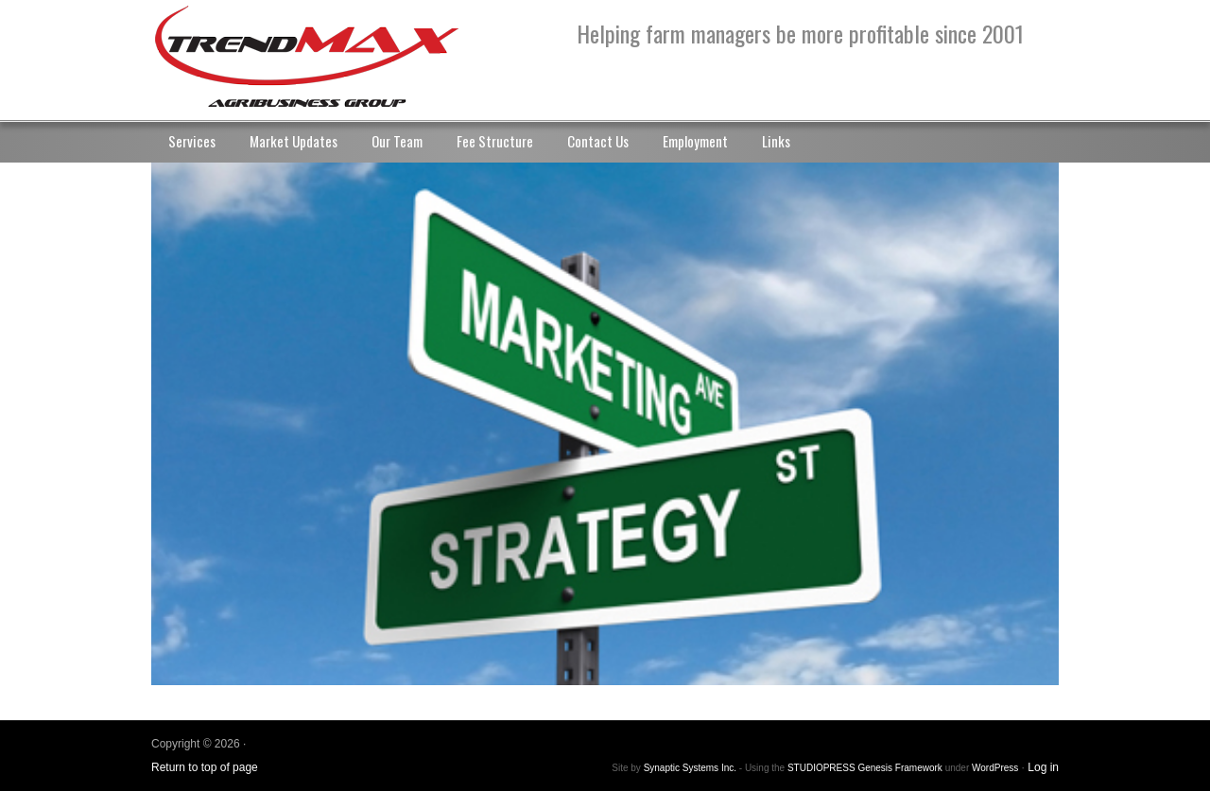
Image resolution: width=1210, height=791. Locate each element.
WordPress (995, 768)
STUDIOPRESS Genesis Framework (864, 768)
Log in (1043, 767)
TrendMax (340, 56)
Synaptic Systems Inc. (690, 768)
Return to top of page (204, 767)
